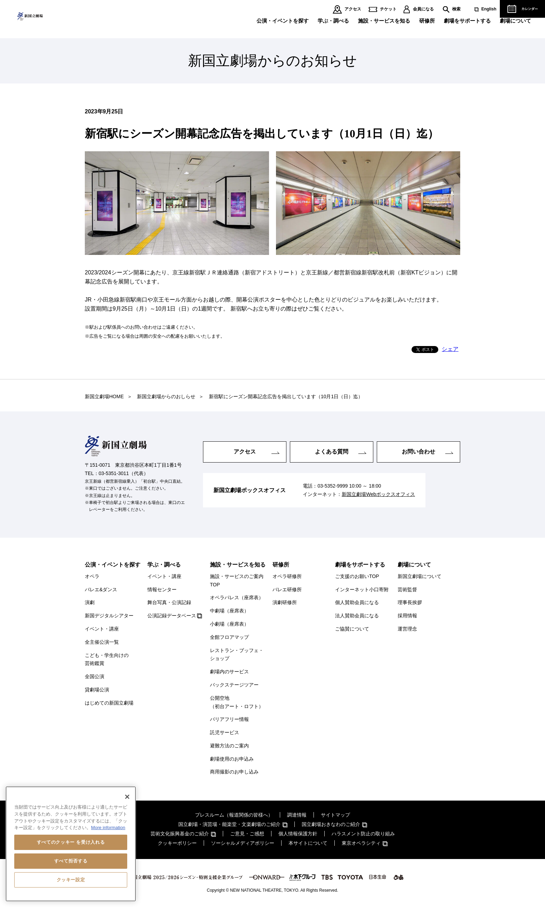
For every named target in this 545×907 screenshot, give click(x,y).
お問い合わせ (418, 452)
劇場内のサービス (229, 671)
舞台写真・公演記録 (169, 602)
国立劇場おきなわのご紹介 (331, 824)
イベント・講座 (102, 629)
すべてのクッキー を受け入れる (71, 842)
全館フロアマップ (229, 637)
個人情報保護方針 (297, 833)
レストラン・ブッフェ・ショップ (236, 654)
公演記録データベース (171, 615)
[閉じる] (127, 796)
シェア (450, 349)
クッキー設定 (71, 879)
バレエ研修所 (287, 589)
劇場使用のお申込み (232, 759)
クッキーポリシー (177, 843)
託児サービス (224, 732)
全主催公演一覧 (102, 642)
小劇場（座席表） (229, 624)
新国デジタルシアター (109, 615)
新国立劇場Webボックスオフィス (378, 494)
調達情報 (297, 815)
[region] (71, 843)
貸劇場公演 (97, 689)
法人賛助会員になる (357, 615)
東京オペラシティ (361, 843)
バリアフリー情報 (229, 719)
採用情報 (407, 615)
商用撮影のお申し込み (234, 771)
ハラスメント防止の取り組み (363, 833)
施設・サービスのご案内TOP (236, 580)
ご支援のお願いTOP (357, 576)
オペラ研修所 (287, 576)
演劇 (90, 602)
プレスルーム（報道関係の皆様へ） (234, 815)
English (488, 9)
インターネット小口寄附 (362, 589)
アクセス (352, 9)
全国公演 (94, 676)
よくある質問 (331, 452)
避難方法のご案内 (229, 745)
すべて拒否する (71, 861)
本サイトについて (307, 843)
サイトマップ (335, 815)
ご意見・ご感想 (247, 833)
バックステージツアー (234, 685)
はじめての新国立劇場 (109, 703)
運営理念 (407, 629)
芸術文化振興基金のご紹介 (180, 833)
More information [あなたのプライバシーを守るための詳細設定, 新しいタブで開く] (108, 827)
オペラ (92, 576)
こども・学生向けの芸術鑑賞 (107, 659)
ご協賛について (352, 629)
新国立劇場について (419, 576)
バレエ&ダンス (101, 589)
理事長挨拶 (410, 602)
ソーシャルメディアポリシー (242, 843)
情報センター (162, 589)
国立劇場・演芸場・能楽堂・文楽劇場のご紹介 (229, 824)
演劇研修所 (284, 602)
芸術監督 (407, 589)
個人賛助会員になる (357, 602)
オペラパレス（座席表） (236, 597)
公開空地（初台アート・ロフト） (236, 702)
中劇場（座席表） (229, 610)
